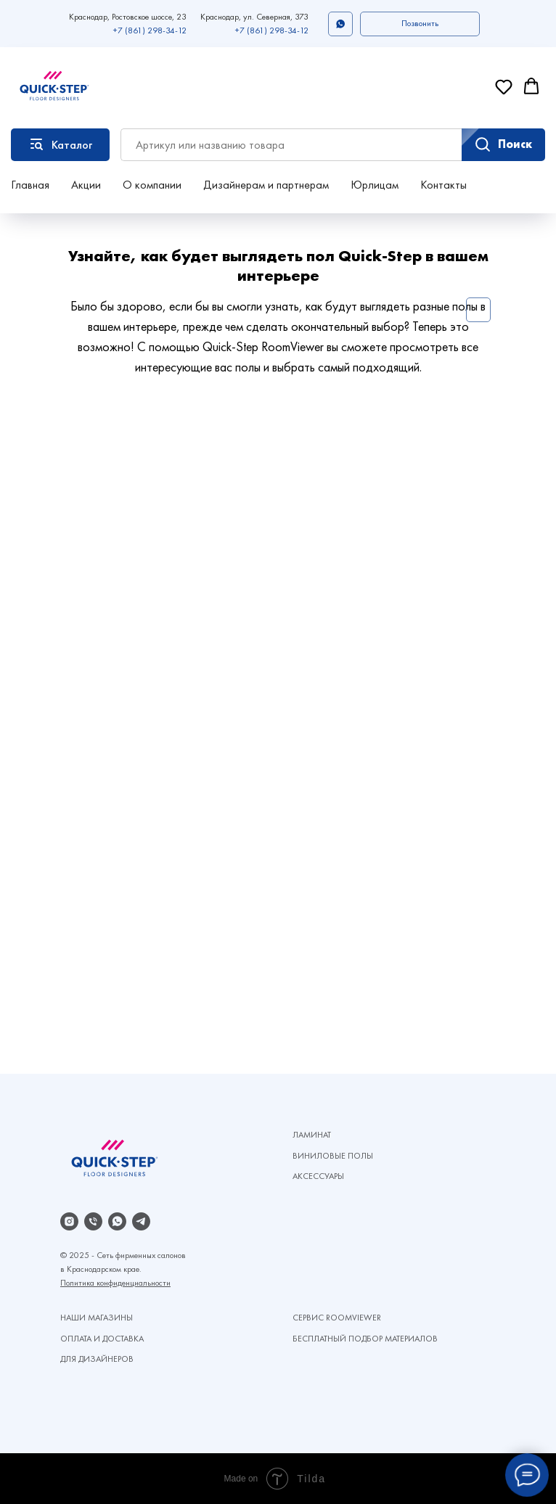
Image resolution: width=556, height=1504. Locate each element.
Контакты (443, 184)
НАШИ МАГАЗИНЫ (96, 1317)
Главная (30, 184)
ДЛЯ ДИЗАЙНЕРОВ (97, 1359)
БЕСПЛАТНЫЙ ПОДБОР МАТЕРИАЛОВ (365, 1338)
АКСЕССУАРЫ (318, 1176)
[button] (420, 24)
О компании (152, 184)
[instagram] (69, 1221)
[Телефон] (93, 1221)
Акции (86, 184)
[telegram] (141, 1221)
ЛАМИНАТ (312, 1135)
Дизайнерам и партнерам (266, 184)
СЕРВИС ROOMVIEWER (337, 1317)
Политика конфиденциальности (115, 1283)
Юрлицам (374, 184)
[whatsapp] (117, 1221)
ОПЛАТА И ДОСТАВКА (102, 1338)
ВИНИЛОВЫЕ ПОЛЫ (333, 1156)
